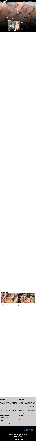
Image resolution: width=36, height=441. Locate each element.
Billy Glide (21, 304)
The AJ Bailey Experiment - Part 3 (22, 303)
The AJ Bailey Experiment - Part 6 (5, 303)
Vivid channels (2, 410)
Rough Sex (22, 28)
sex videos (26, 402)
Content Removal (18, 435)
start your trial (25, 17)
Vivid (2, 305)
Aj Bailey (15, 30)
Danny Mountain (2, 304)
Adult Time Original (23, 29)
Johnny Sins (9, 30)
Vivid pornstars (9, 403)
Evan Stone (8, 304)
